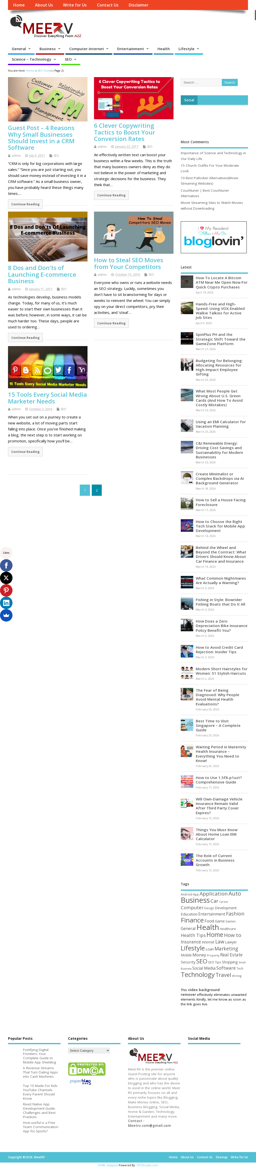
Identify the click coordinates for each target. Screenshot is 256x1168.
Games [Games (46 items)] (231, 921)
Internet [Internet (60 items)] (208, 942)
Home (19, 5)
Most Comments (195, 142)
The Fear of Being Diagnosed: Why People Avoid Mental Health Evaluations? (217, 697)
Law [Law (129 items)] (219, 941)
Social (189, 100)
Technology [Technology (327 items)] (198, 974)
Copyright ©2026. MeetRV (26, 1157)
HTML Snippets (108, 1165)
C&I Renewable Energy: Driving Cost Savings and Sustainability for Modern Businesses (219, 450)
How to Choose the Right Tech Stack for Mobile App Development (220, 526)
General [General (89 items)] (188, 928)
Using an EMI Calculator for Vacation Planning (221, 424)
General (19, 48)
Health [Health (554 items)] (207, 927)
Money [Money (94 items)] (199, 955)
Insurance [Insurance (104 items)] (191, 942)
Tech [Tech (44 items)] (239, 968)
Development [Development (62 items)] (226, 908)
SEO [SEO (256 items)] (201, 961)
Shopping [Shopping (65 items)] (230, 961)
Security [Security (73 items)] (188, 961)
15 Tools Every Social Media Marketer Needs (47, 397)
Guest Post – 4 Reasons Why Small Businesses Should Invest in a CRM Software (41, 137)
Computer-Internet (86, 48)
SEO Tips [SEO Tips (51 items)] (214, 962)
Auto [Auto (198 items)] (234, 893)
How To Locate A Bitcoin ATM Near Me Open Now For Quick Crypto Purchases (222, 282)
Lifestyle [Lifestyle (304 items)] (193, 948)
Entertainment (130, 48)
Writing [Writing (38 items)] (237, 976)
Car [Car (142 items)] (214, 901)
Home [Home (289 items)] (214, 934)
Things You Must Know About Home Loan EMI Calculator (217, 834)
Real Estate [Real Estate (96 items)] (231, 955)
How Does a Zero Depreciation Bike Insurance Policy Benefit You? (222, 626)
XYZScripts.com (147, 1165)
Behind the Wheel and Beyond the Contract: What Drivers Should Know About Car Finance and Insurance (221, 554)
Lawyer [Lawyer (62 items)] (231, 942)
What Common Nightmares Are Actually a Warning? (221, 580)
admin (16, 155)
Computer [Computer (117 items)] (192, 907)
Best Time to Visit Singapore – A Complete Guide (218, 725)
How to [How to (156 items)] (232, 934)
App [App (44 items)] (196, 894)
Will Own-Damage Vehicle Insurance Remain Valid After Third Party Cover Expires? (219, 805)
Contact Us (107, 5)
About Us (44, 5)
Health (164, 48)
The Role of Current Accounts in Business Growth (215, 860)
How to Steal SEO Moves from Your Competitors (128, 263)
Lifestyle (186, 48)
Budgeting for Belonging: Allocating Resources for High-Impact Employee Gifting (219, 367)
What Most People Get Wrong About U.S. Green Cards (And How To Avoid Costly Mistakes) (219, 398)
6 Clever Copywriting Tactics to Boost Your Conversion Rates (124, 132)
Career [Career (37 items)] (223, 902)
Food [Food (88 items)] (209, 921)
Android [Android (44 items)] (186, 894)
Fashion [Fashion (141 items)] (235, 913)
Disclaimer (138, 5)
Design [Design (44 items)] (209, 908)
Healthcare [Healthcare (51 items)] (228, 928)
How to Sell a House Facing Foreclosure (221, 502)
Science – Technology (31, 59)
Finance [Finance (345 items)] (192, 919)
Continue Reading (25, 204)
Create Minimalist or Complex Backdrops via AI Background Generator (220, 478)
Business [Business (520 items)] (195, 900)
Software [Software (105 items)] (226, 968)
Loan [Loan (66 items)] (210, 948)
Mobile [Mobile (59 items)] (186, 955)
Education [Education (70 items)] (189, 913)
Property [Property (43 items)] (213, 955)
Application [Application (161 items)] (214, 893)
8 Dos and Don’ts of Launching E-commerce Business (42, 274)
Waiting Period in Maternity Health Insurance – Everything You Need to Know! (221, 753)
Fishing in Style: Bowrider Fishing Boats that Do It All (220, 602)
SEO (68, 59)
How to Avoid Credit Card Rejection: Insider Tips (219, 649)
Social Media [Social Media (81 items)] (204, 968)
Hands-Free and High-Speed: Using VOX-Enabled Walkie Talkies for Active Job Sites (220, 310)
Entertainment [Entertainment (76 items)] (211, 914)
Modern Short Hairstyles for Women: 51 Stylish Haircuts (222, 671)
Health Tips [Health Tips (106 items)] (193, 935)
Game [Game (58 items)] (220, 921)
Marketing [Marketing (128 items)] (226, 948)
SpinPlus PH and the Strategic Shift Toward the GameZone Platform (221, 339)
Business (48, 48)
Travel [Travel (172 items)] (223, 974)
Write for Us (75, 5)
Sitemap (222, 1157)
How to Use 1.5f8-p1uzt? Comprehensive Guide (219, 779)
